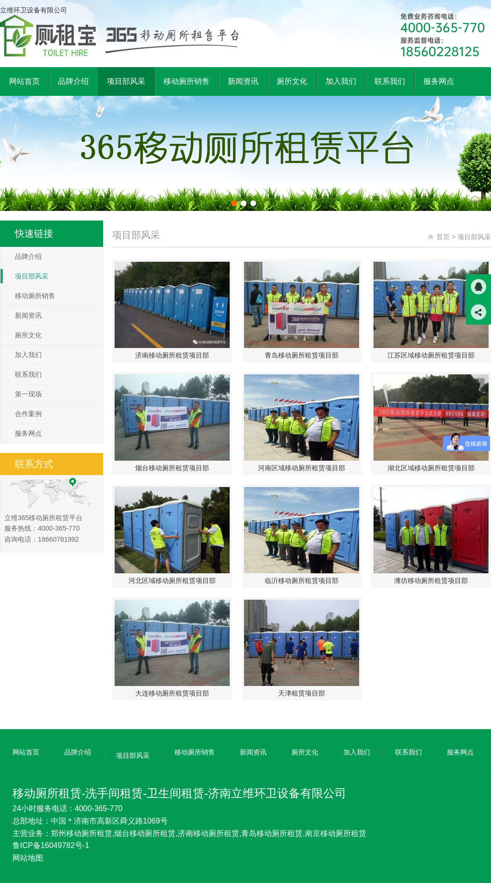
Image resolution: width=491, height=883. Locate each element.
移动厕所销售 (35, 296)
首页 (443, 237)
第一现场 (28, 394)
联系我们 (28, 374)
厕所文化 (28, 335)
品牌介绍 (28, 256)
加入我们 (28, 355)
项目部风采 (31, 276)
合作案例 (28, 414)
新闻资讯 (28, 315)
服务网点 (28, 433)
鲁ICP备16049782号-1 (50, 845)
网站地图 (27, 858)
